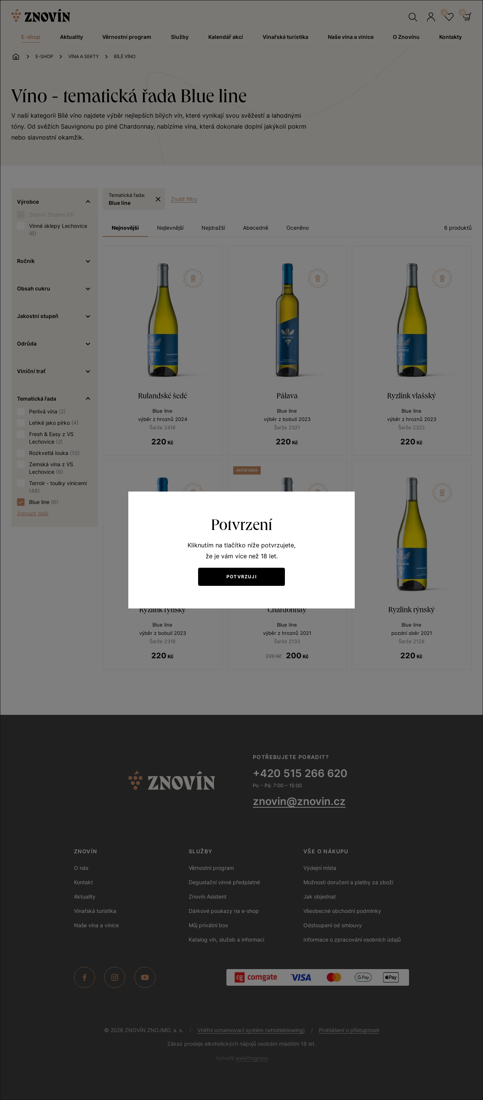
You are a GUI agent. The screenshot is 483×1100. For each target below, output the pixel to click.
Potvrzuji (241, 576)
